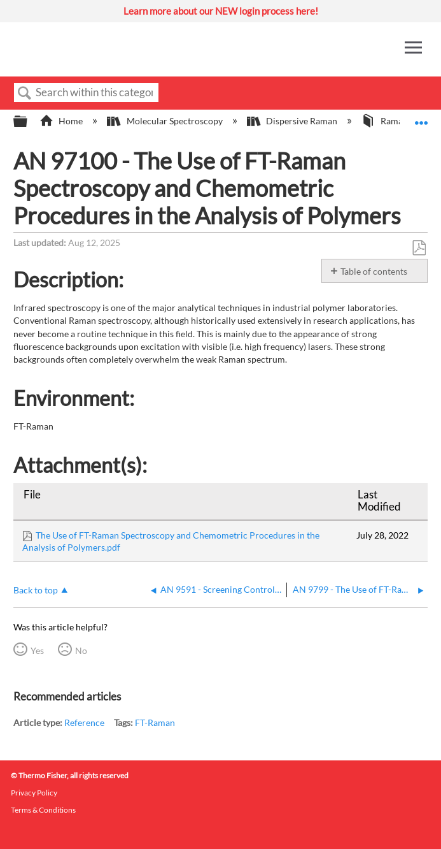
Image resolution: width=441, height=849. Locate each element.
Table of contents (373, 271)
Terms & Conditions (43, 810)
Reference (84, 722)
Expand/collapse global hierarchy (28, 121)
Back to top (35, 589)
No (81, 650)
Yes (37, 650)
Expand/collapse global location (421, 118)
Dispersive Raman (293, 120)
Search (24, 93)
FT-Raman (155, 722)
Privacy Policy (34, 792)
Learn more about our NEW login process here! (220, 11)
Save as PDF (419, 248)
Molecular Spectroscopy (165, 120)
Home (62, 120)
